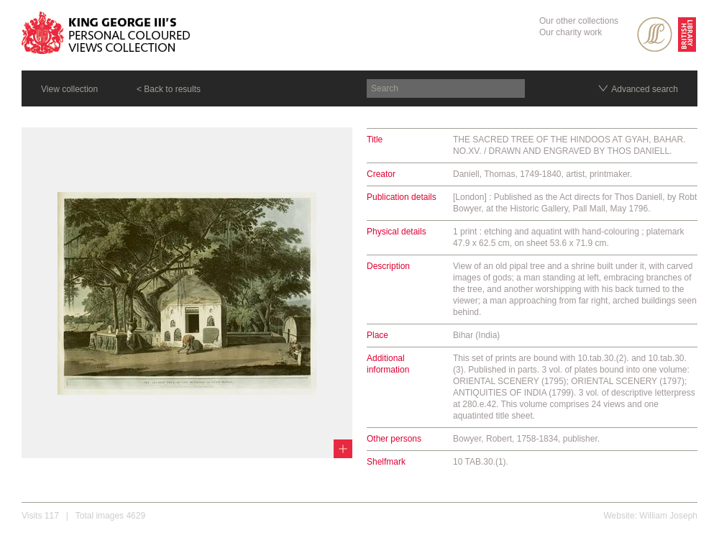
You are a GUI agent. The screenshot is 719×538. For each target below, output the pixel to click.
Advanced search (644, 89)
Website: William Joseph (651, 516)
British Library (687, 34)
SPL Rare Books (654, 34)
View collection (69, 89)
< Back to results (169, 89)
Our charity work (570, 32)
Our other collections (578, 21)
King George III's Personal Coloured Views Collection (106, 35)
